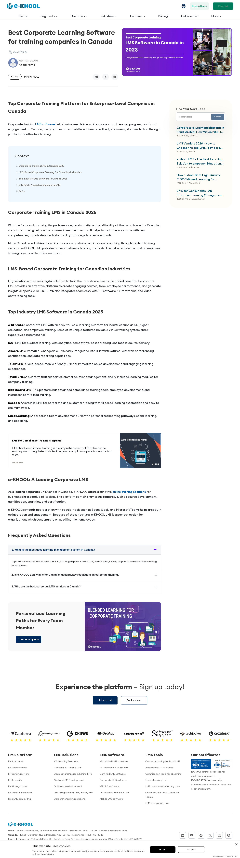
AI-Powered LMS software (114, 767)
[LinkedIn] (182, 835)
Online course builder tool (68, 786)
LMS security (15, 780)
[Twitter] (210, 835)
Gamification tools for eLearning (163, 773)
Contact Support (29, 639)
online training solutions (129, 492)
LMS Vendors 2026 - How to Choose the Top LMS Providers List (198, 146)
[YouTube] (191, 835)
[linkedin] (96, 77)
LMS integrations (17, 786)
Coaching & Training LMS (67, 767)
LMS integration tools (157, 803)
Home (23, 16)
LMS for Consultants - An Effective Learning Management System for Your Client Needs (200, 193)
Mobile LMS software (111, 798)
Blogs (15, 76)
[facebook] (114, 77)
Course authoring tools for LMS (162, 761)
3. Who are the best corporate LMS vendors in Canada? (46, 586)
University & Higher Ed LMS (114, 792)
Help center (189, 16)
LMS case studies (17, 767)
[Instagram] (219, 835)
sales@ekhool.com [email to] (116, 830)
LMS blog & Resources (20, 792)
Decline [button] (191, 849)
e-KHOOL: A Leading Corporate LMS (39, 184)
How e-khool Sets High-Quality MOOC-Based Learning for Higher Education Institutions (198, 177)
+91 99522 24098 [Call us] (88, 830)
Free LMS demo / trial (19, 798)
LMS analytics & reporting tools (162, 786)
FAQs (22, 191)
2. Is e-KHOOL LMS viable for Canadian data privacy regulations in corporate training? (66, 574)
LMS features (15, 761)
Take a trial (105, 700)
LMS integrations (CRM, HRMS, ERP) (73, 792)
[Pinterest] (228, 835)
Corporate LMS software (113, 780)
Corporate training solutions (69, 798)
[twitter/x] (105, 77)
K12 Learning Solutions (66, 761)
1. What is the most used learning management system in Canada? (53, 549)
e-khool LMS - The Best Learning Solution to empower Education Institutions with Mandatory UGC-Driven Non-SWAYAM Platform (201, 161)
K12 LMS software (109, 786)
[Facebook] (201, 835)
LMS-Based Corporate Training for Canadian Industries (50, 172)
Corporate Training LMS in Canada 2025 (41, 165)
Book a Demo (199, 6)
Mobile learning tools (156, 780)
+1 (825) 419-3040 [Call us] (94, 834)
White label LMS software (114, 761)
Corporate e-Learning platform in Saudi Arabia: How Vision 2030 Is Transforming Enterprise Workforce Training (200, 130)
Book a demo (134, 700)
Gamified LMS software (113, 773)
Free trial (223, 6)
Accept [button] (163, 849)
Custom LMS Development (69, 780)
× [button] (236, 844)
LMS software (45, 124)
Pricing (163, 16)
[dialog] (120, 849)
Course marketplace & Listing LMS (73, 773)
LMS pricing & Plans (18, 773)
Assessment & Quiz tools (159, 767)
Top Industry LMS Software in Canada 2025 (43, 178)
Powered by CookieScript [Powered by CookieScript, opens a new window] (225, 856)
